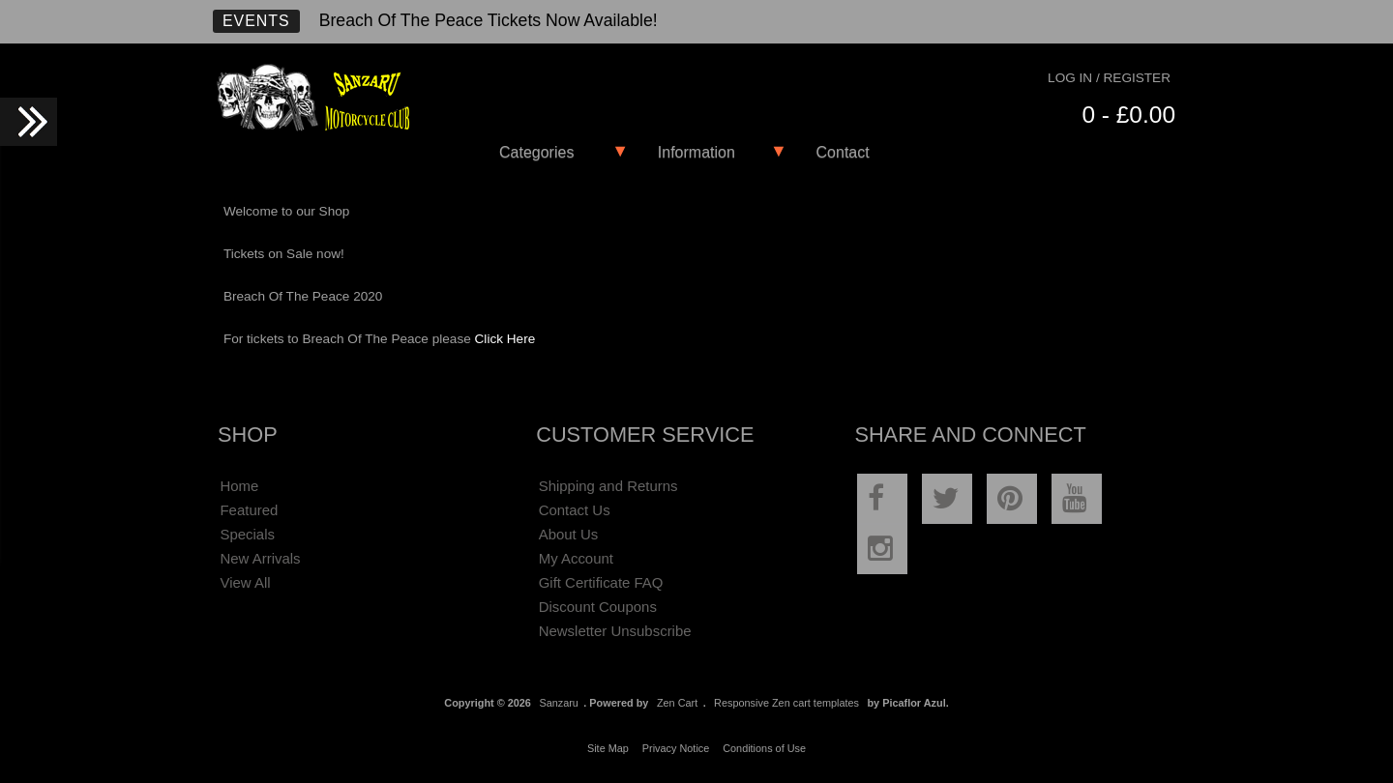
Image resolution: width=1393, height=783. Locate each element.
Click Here (505, 339)
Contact (843, 152)
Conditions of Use (764, 748)
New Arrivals (260, 558)
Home (239, 486)
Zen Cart (677, 703)
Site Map (608, 748)
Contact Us (574, 510)
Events (256, 21)
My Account (576, 558)
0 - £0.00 (1128, 115)
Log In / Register (1109, 78)
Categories (536, 152)
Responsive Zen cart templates (786, 703)
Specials (247, 534)
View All (245, 582)
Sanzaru (558, 703)
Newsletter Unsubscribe (615, 631)
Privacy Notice (676, 748)
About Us (569, 534)
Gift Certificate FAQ (601, 582)
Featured (249, 510)
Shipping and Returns (608, 486)
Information (696, 152)
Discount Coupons (598, 606)
